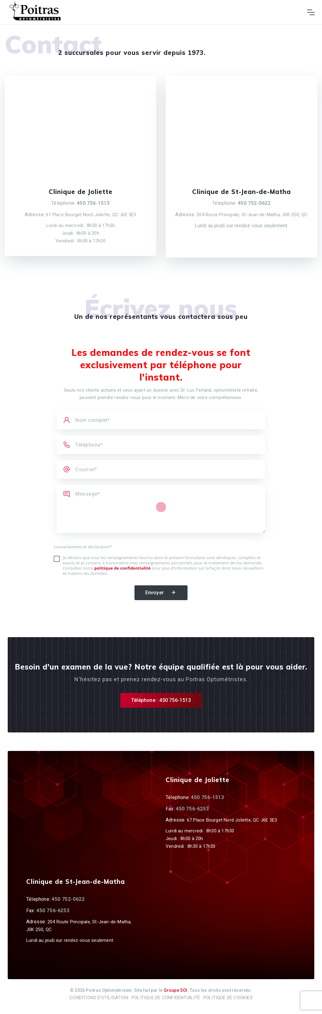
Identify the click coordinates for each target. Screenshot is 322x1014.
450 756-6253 (192, 809)
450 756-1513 (93, 203)
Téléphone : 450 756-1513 (161, 700)
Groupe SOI (176, 990)
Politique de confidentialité (165, 997)
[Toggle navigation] (310, 12)
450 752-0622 (254, 203)
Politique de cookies (228, 997)
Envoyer (161, 592)
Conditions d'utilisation (98, 997)
